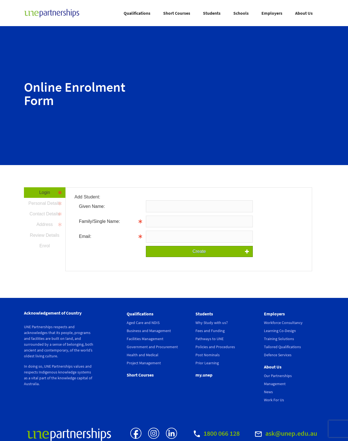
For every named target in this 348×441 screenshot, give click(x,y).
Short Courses (176, 13)
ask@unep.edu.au (286, 433)
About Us (304, 13)
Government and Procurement (152, 346)
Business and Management (149, 330)
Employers (271, 13)
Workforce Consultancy (283, 322)
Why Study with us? (211, 322)
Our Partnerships (278, 375)
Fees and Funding (210, 330)
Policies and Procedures (215, 346)
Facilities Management (145, 338)
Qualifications (137, 13)
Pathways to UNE (209, 338)
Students (211, 13)
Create (199, 251)
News (268, 391)
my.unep (203, 375)
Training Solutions (279, 338)
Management (275, 383)
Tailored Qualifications (282, 346)
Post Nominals (207, 354)
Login (44, 192)
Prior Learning (207, 362)
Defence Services (277, 354)
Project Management (144, 362)
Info (257, 221)
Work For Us (274, 399)
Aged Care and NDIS (143, 322)
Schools (241, 13)
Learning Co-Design (280, 330)
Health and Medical (142, 354)
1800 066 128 (217, 433)
